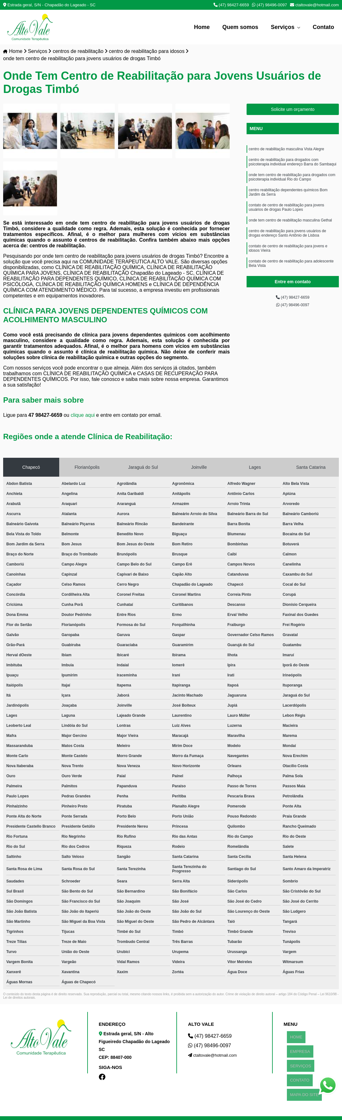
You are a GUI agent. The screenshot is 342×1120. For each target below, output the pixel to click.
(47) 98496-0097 (269, 5)
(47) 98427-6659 (231, 5)
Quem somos (240, 27)
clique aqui (83, 416)
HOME (293, 1034)
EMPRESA (297, 1042)
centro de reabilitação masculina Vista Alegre (286, 151)
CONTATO (296, 1058)
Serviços (283, 27)
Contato (323, 27)
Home (202, 27)
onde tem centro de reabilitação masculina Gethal (290, 233)
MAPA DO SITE (301, 1066)
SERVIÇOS (297, 1050)
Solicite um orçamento (293, 110)
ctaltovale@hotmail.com (314, 5)
